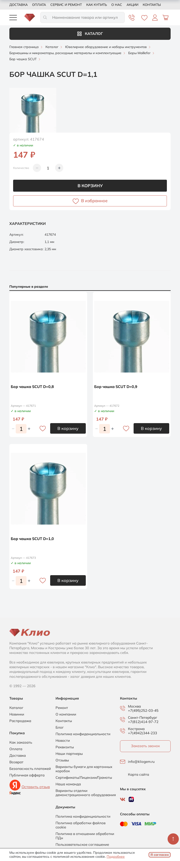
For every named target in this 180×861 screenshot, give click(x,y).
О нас (116, 5)
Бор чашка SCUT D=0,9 (115, 386)
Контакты (152, 5)
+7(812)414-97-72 (143, 721)
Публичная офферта (27, 775)
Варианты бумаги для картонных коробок (84, 769)
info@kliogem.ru (141, 762)
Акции (132, 5)
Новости (63, 740)
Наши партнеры (69, 754)
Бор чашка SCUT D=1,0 (32, 538)
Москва (134, 706)
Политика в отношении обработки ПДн (85, 836)
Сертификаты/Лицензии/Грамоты (84, 777)
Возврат (16, 762)
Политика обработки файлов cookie (80, 825)
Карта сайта (138, 774)
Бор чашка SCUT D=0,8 (32, 386)
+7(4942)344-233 (142, 733)
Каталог (90, 33)
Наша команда (68, 784)
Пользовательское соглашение (82, 844)
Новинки (16, 714)
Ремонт (62, 708)
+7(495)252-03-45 (143, 710)
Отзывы (62, 760)
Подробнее (116, 856)
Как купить (96, 5)
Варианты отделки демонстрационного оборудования (86, 793)
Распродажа (20, 721)
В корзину (90, 185)
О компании (66, 714)
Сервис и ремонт (66, 5)
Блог (60, 727)
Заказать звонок (145, 746)
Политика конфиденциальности (83, 734)
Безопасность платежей (30, 769)
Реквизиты (65, 747)
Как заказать (20, 742)
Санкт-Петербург (142, 718)
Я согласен (159, 855)
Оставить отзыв (36, 786)
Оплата (39, 5)
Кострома (136, 729)
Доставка (18, 5)
